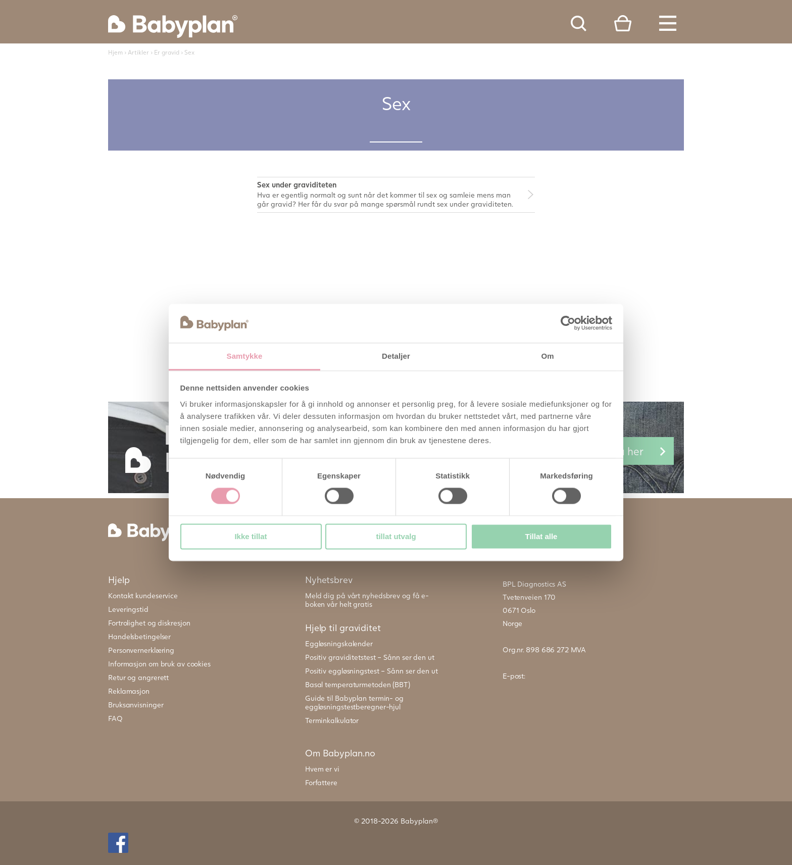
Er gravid (166, 52)
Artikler (138, 52)
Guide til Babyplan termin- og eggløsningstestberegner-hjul (354, 702)
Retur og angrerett (138, 677)
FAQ (115, 718)
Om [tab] (547, 356)
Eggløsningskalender (339, 643)
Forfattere (321, 782)
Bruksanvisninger (135, 704)
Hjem (115, 52)
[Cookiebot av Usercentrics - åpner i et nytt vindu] (568, 323)
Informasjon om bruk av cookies (159, 663)
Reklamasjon (129, 691)
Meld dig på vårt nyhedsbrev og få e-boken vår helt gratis (367, 599)
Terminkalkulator (332, 720)
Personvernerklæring (141, 650)
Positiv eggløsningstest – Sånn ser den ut (371, 670)
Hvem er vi (322, 768)
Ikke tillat (250, 536)
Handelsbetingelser (139, 636)
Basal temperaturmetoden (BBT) (357, 684)
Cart (622, 23)
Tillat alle (541, 536)
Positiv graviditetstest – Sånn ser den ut (369, 657)
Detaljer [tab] (396, 356)
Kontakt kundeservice (143, 595)
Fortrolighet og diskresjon (149, 622)
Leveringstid (128, 609)
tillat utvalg (396, 536)
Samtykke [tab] (245, 356)
